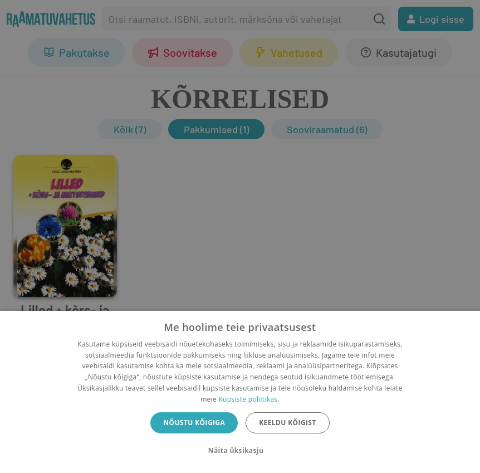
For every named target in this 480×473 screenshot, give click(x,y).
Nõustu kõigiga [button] (194, 422)
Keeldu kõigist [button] (287, 422)
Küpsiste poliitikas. (248, 399)
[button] (240, 451)
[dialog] (240, 392)
